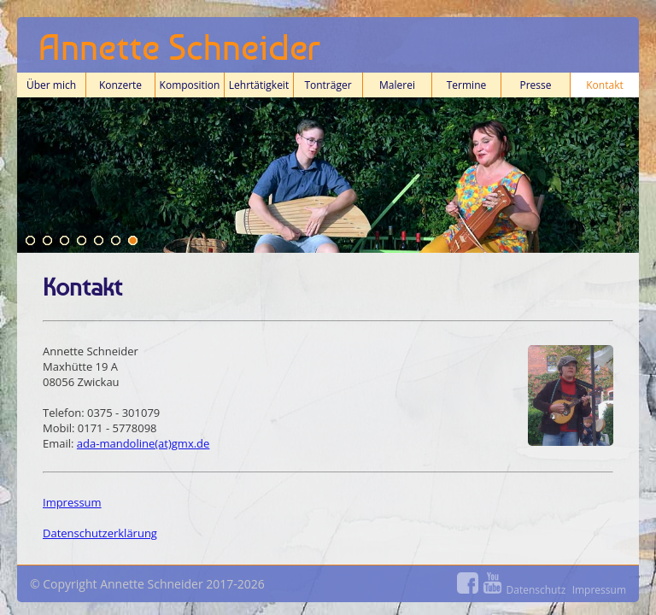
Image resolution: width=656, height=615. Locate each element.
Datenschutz (536, 590)
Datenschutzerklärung (100, 533)
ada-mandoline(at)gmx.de (143, 443)
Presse (535, 85)
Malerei (397, 85)
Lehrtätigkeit (259, 87)
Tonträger (327, 85)
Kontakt (605, 87)
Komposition (189, 87)
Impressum (72, 502)
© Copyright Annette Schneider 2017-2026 (328, 586)
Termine (466, 87)
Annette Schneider (179, 46)
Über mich (51, 87)
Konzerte (120, 87)
